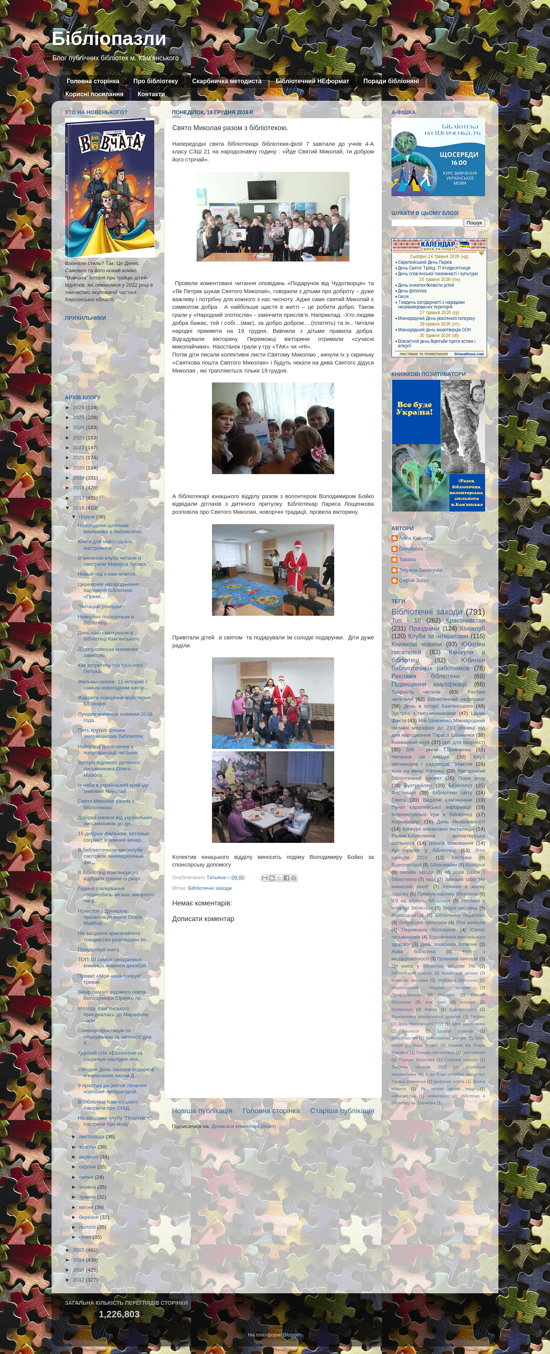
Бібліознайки (443, 865)
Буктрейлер (418, 785)
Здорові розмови (455, 1031)
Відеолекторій (406, 865)
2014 (79, 1260)
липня (87, 1177)
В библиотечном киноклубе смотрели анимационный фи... (111, 856)
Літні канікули (470, 922)
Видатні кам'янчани (447, 800)
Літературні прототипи (423, 922)
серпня (88, 1167)
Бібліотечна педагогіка (460, 915)
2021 (79, 457)
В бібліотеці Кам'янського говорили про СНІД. (108, 1105)
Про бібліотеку (155, 81)
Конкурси (475, 865)
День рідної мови (468, 1024)
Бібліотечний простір (411, 973)
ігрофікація (401, 1009)
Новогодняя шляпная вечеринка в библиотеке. (110, 528)
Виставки (462, 857)
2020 (79, 468)
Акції (430, 879)
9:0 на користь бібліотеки (420, 901)
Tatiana (407, 559)
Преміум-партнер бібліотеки (447, 894)
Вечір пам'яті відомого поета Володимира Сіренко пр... (112, 995)
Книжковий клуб (410, 742)
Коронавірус (406, 822)
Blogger (292, 1335)
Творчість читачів (415, 692)
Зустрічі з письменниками (423, 713)
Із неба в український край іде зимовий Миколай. (113, 788)
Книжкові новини (416, 644)
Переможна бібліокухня (429, 930)
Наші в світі (425, 1045)
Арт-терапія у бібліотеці (423, 850)
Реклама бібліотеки (425, 676)
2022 (79, 447)
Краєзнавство (465, 620)
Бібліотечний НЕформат (312, 81)
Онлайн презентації (435, 1052)
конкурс (468, 1002)
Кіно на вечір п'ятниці (417, 771)
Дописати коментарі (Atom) (243, 1126)
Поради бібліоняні (391, 81)
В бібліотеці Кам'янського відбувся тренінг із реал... (111, 875)
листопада (92, 1136)
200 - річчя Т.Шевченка (438, 749)
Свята (398, 800)
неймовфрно (403, 1096)
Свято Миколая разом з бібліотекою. (106, 804)
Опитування (473, 1052)
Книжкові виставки (409, 980)
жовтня (88, 1147)
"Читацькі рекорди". (101, 606)
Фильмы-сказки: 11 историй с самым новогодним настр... (113, 685)
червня (88, 1187)
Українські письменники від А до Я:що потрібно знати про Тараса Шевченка (438, 1074)
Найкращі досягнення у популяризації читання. (108, 749)
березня (89, 1217)
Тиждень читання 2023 (419, 1067)
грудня (87, 517)
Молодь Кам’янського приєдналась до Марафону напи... (113, 1014)
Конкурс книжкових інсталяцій (438, 829)
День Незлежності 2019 (420, 1024)
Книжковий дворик (460, 973)
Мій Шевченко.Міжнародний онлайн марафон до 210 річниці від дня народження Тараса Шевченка (438, 728)
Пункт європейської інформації (431, 807)
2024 (79, 427)
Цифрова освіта (449, 1081)
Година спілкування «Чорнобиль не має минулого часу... (116, 895)
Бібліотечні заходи (209, 888)
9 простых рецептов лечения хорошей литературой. (112, 1088)
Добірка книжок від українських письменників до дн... (115, 820)
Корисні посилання (94, 94)
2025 (79, 417)
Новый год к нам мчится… (109, 574)
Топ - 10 (406, 620)
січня (85, 1237)
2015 (79, 1250)
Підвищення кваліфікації (429, 684)
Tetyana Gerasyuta (420, 570)
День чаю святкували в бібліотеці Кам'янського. (109, 636)
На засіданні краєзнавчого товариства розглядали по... (114, 936)
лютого (88, 1227)
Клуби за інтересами (438, 636)
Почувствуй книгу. (99, 949)
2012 (79, 1280)
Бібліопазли (109, 38)
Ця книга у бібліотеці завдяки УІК (433, 966)
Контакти (151, 94)
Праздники (424, 628)
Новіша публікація (202, 1111)
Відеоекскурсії (463, 1009)
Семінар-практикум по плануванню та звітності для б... (115, 1037)
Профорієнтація (406, 995)
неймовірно (438, 1096)
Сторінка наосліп (461, 1059)
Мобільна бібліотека (457, 980)
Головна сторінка (93, 81)
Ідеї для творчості (463, 742)
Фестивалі (403, 793)
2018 (79, 488)
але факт (435, 1002)
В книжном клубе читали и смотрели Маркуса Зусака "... (116, 561)
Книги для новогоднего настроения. (105, 544)
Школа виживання (451, 843)
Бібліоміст (460, 785)
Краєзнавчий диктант (446, 1038)
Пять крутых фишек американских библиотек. (111, 733)
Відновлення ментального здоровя (426, 1016)
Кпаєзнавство (404, 1038)
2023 (79, 438)
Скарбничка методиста (227, 81)
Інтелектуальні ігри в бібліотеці (431, 814)
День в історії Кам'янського (438, 706)
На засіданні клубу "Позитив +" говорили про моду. (115, 1121)
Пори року (471, 778)
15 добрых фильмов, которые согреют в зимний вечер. (113, 836)
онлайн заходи (417, 872)
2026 (79, 407)
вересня (89, 1157)
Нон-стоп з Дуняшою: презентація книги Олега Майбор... (110, 917)
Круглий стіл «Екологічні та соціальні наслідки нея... (110, 1056)
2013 (79, 1270)
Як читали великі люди (448, 1088)
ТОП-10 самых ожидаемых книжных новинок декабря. (112, 962)
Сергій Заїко (414, 580)
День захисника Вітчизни (449, 944)
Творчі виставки (460, 908)
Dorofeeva (411, 549)
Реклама (446, 995)
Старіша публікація (342, 1111)
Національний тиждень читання (430, 987)
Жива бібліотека (413, 951)
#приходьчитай (407, 915)
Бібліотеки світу (452, 793)
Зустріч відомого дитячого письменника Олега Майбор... (109, 769)
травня (88, 1197)
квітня (87, 1207)
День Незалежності (461, 822)
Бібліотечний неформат (456, 699)
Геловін (478, 1016)
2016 (79, 508)
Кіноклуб (472, 628)
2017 (79, 498)
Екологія (411, 1031)
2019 (79, 478)
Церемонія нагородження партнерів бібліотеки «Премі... (108, 590)
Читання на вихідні (420, 757)
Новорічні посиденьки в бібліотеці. (106, 620)
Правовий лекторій (457, 959)
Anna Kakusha (416, 538)
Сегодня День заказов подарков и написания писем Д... (116, 1072)
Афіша (431, 1009)
